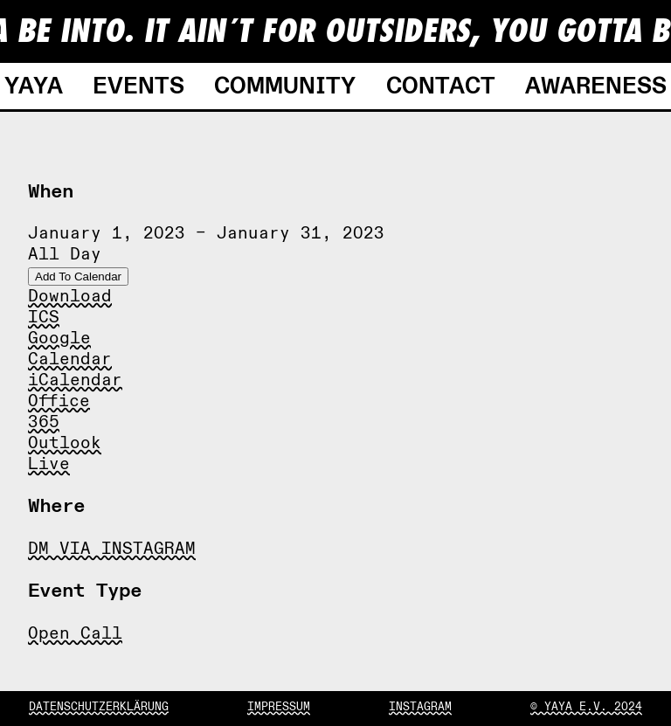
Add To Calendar (78, 276)
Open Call (75, 633)
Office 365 (59, 411)
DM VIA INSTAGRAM (112, 548)
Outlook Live (64, 453)
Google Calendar (70, 349)
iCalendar (75, 380)
